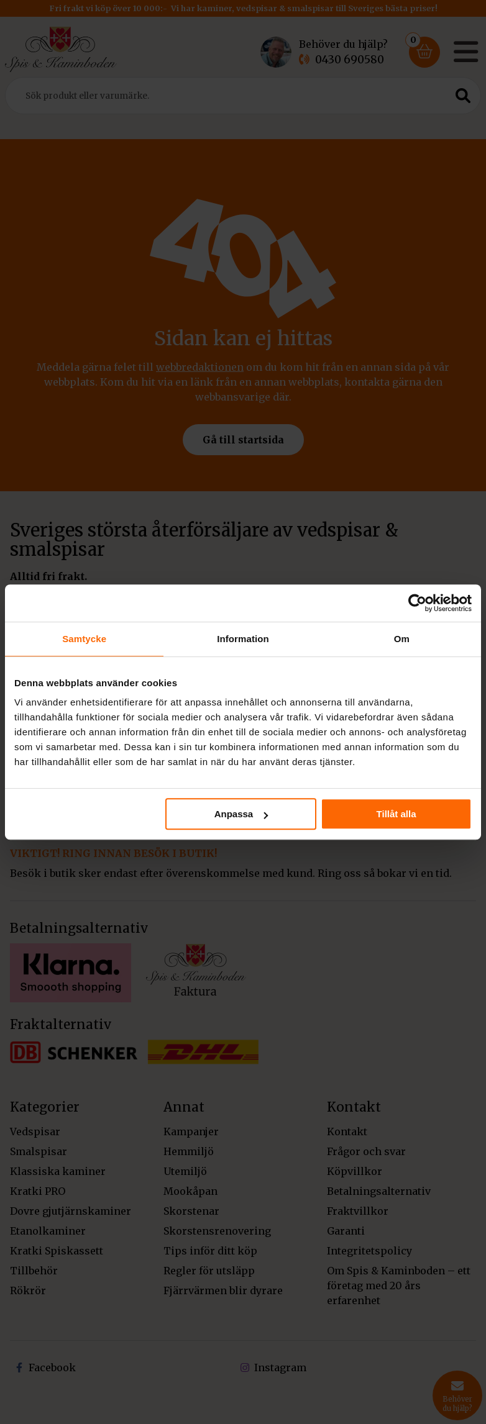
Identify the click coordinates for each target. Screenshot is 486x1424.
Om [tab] (402, 638)
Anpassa (241, 814)
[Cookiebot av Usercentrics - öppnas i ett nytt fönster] (417, 603)
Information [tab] (243, 638)
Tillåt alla (396, 814)
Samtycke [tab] (84, 638)
